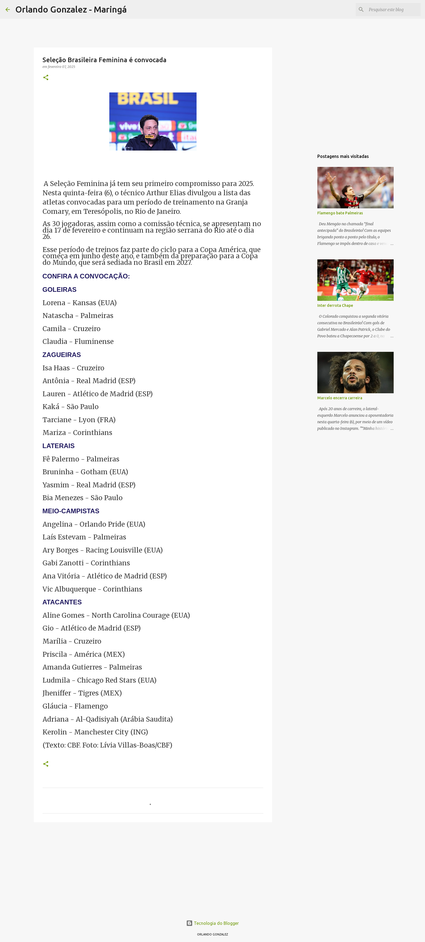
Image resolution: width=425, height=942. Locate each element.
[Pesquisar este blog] (392, 9)
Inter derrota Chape (335, 305)
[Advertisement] (153, 868)
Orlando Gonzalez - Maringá (71, 9)
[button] (46, 78)
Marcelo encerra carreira (339, 398)
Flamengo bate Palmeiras (340, 213)
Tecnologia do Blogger (212, 923)
